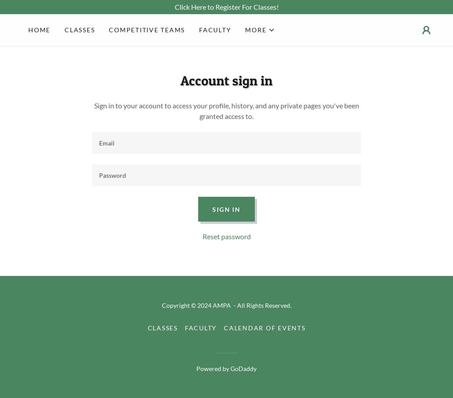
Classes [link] (80, 30)
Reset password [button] (227, 236)
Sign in (226, 209)
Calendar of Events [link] (265, 328)
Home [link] (39, 30)
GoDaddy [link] (243, 368)
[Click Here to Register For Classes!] (226, 7)
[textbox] (226, 143)
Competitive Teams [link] (147, 30)
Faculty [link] (215, 30)
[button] (260, 30)
